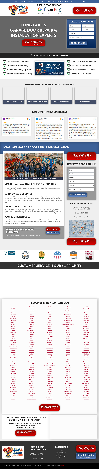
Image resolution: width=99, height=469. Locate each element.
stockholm (86, 348)
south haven (86, 326)
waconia (86, 357)
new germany (68, 308)
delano (31, 308)
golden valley (31, 363)
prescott (68, 350)
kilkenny (50, 318)
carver (13, 359)
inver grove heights (31, 399)
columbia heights (13, 387)
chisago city (13, 369)
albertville (13, 308)
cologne (13, 385)
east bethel (31, 322)
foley (31, 348)
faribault (31, 344)
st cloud (86, 336)
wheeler (86, 381)
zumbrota (86, 399)
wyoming (86, 393)
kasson (49, 314)
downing (31, 316)
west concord (86, 377)
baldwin (13, 324)
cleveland (13, 381)
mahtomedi (49, 350)
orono (68, 330)
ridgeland (68, 363)
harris (31, 381)
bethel (13, 334)
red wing (68, 359)
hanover (31, 379)
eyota (31, 340)
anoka (13, 316)
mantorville (49, 355)
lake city (49, 324)
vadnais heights (86, 352)
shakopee (86, 316)
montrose (49, 391)
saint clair (68, 387)
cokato (13, 383)
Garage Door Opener (62, 455)
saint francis (68, 389)
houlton (31, 391)
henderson (31, 387)
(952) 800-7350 (84, 10)
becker (13, 330)
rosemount (68, 377)
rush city (68, 381)
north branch (68, 318)
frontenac (31, 355)
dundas (31, 318)
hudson (31, 395)
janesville (49, 308)
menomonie (50, 377)
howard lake (31, 393)
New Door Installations (37, 102)
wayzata (86, 371)
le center (49, 332)
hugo (31, 397)
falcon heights (31, 342)
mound (49, 395)
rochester (68, 371)
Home (15, 1)
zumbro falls (86, 397)
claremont (13, 373)
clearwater (13, 379)
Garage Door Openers (61, 102)
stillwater (86, 346)
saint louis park (68, 391)
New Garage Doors (61, 452)
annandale (13, 314)
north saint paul (68, 320)
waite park (86, 359)
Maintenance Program (60, 1)
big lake (13, 336)
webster (86, 373)
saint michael (68, 393)
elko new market (31, 330)
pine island (68, 344)
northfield (68, 322)
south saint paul (86, 328)
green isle (31, 367)
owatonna (68, 340)
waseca (86, 363)
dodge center (31, 312)
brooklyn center (13, 346)
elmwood (31, 334)
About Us (73, 1)
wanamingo (86, 361)
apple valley (13, 318)
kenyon (49, 316)
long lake (49, 342)
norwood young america (68, 324)
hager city (31, 369)
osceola (68, 334)
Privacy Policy (63, 465)
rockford (68, 373)
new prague (68, 312)
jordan (49, 310)
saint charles (68, 385)
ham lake (31, 371)
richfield (68, 361)
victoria (86, 355)
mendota (49, 375)
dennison (31, 310)
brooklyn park (13, 348)
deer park (31, 306)
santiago (68, 399)
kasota (49, 312)
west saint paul (86, 379)
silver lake (86, 322)
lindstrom (49, 338)
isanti (49, 306)
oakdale (68, 328)
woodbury (86, 389)
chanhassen (13, 365)
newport (68, 316)
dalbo (13, 395)
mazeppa (49, 369)
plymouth (68, 348)
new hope (67, 310)
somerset (86, 324)
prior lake (68, 353)
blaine (13, 338)
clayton (13, 375)
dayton (13, 399)
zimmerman (86, 395)
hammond (31, 375)
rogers (68, 375)
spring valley (86, 334)
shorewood (86, 320)
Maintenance (85, 102)
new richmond (68, 314)
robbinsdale (68, 367)
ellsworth (31, 332)
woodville (86, 391)
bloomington (13, 340)
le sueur (50, 334)
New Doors (39, 1)
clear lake (13, 377)
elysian (31, 336)
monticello (49, 389)
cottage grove (13, 391)
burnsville (13, 352)
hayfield (31, 385)
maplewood (50, 363)
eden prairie (31, 324)
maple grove (50, 357)
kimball (49, 320)
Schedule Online (52, 233)
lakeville (50, 330)
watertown (86, 365)
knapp (49, 322)
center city (13, 361)
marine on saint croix (49, 365)
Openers (48, 1)
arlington (13, 322)
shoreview (86, 318)
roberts (68, 369)
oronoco (68, 332)
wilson (86, 385)
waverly (86, 369)
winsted (86, 387)
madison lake (49, 348)
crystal (13, 393)
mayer (49, 367)
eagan (31, 320)
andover (13, 312)
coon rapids (13, 389)
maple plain (49, 361)
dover (31, 314)
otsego (68, 338)
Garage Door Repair (26, 1)
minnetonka (50, 383)
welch (86, 375)
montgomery (50, 387)
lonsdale (50, 344)
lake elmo (49, 326)
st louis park (86, 338)
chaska (13, 367)
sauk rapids (86, 308)
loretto (49, 346)
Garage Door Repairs (62, 454)
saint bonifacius (68, 383)
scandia (86, 312)
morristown (50, 393)
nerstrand (49, 399)
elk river (31, 328)
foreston (31, 352)
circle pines (13, 371)
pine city (68, 342)
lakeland (50, 328)
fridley (31, 353)
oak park (68, 326)
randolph (68, 357)
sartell (86, 306)
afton (13, 306)
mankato (50, 353)
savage (86, 310)
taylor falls (86, 350)
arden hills (13, 320)
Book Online (78, 43)
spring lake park (86, 330)
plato (68, 346)
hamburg (31, 373)
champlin (13, 363)
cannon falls (13, 357)
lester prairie (50, 336)
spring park (86, 332)
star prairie (86, 344)
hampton (31, 377)
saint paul (68, 395)
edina (31, 326)
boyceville (13, 342)
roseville (68, 379)
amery (13, 310)
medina (49, 373)
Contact (82, 1)
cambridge (13, 355)
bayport (13, 328)
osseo (68, 336)
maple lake (49, 359)
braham (13, 344)
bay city (13, 326)
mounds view (49, 397)
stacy (86, 340)
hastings (31, 383)
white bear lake (86, 383)
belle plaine (13, 332)
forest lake (31, 350)
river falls (68, 365)
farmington (31, 346)
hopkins (31, 389)
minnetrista (49, 385)
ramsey (68, 355)
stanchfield (86, 342)
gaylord (31, 357)
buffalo (13, 350)
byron (13, 353)
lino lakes (49, 340)
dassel (13, 397)
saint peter (68, 397)
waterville (86, 367)
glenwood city (31, 361)
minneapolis (50, 381)
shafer (86, 314)
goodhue (31, 365)
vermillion (86, 353)
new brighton (68, 306)
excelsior (31, 338)
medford (50, 371)
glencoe (31, 359)
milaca (49, 379)
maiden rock (50, 352)
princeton (68, 352)
